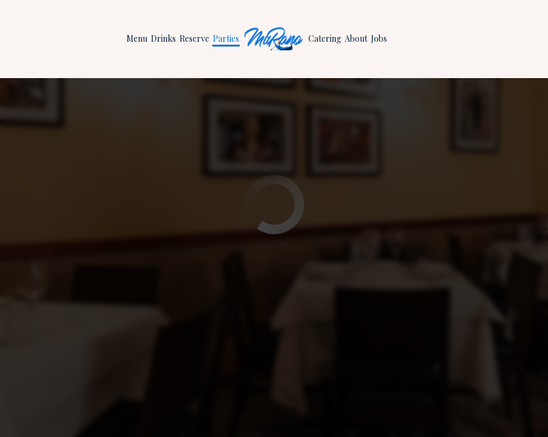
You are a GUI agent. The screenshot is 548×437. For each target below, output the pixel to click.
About (356, 38)
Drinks (163, 38)
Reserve (194, 38)
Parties (226, 38)
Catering (324, 38)
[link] (273, 39)
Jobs (379, 38)
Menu (136, 38)
